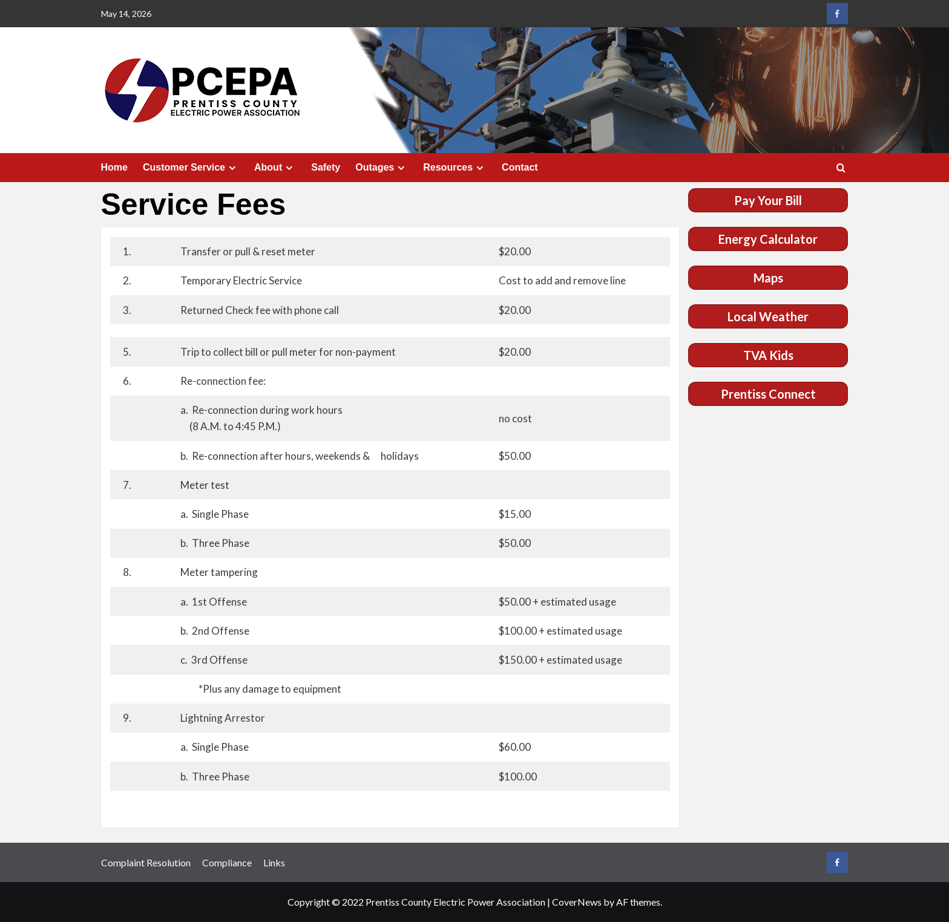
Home (114, 167)
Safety (325, 167)
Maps (768, 277)
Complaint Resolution (146, 862)
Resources (455, 167)
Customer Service (191, 167)
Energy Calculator (768, 239)
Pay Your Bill (768, 200)
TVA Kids (768, 355)
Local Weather (768, 316)
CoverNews (577, 901)
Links (274, 862)
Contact (520, 167)
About (275, 167)
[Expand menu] (232, 168)
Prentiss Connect (768, 394)
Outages (381, 167)
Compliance (227, 862)
